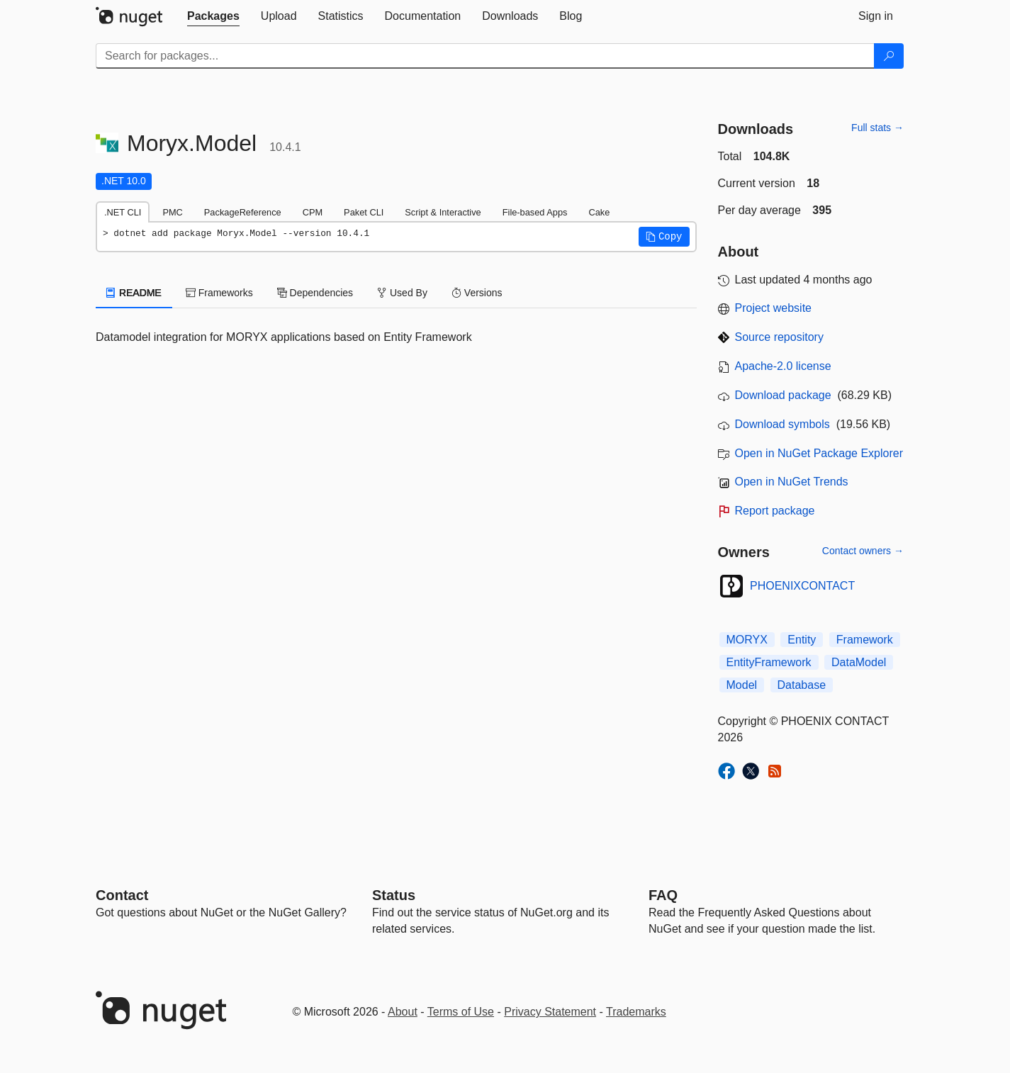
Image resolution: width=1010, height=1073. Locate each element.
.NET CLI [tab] (122, 212)
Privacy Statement (550, 1012)
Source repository (779, 337)
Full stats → (877, 127)
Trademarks (636, 1012)
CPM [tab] (312, 212)
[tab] (213, 16)
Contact (122, 895)
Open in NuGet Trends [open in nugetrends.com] (791, 482)
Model (742, 685)
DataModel (858, 662)
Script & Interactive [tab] (443, 212)
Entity (801, 640)
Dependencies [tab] (315, 293)
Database (802, 685)
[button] (664, 237)
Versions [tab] (477, 293)
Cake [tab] (599, 212)
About (402, 1012)
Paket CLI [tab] (363, 212)
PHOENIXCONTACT (802, 586)
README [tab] (134, 293)
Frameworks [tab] (219, 293)
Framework (864, 640)
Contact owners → (863, 550)
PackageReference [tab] (242, 212)
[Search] (889, 56)
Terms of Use (460, 1012)
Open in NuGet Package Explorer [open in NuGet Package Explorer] (819, 453)
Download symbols (782, 424)
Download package (783, 395)
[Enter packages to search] (485, 56)
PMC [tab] (172, 212)
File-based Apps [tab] (535, 212)
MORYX (747, 640)
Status (393, 895)
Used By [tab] (402, 293)
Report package (775, 511)
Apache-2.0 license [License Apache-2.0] (783, 366)
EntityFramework (769, 662)
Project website (773, 308)
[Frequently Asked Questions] (663, 895)
